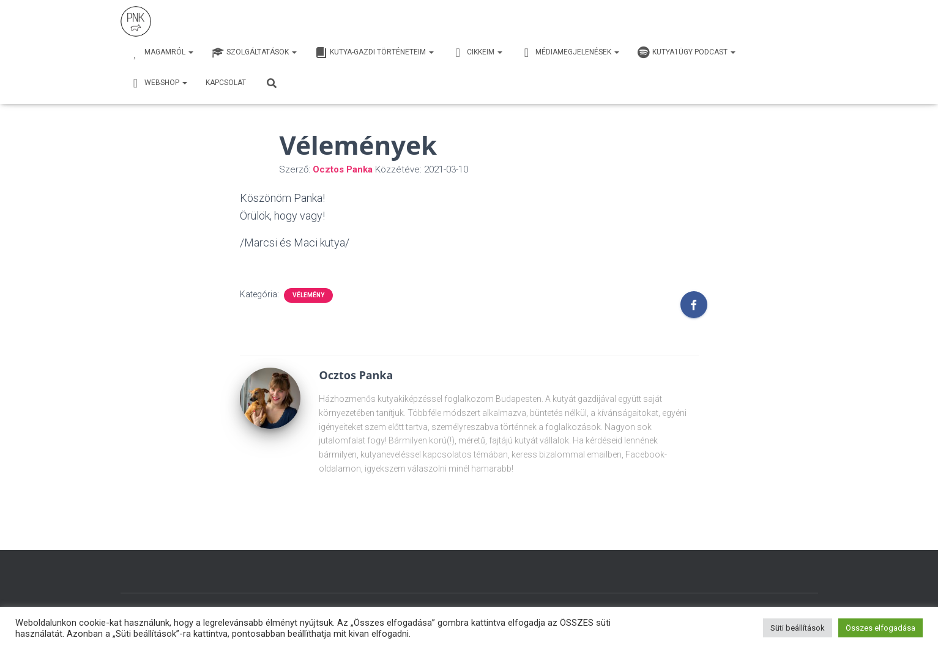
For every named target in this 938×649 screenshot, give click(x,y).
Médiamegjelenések (570, 52)
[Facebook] (693, 304)
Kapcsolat (226, 82)
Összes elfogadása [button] (880, 627)
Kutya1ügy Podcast (686, 52)
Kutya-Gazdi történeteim (374, 52)
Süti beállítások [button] (797, 627)
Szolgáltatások (254, 52)
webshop (158, 83)
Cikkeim (477, 52)
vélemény (308, 295)
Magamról (161, 52)
